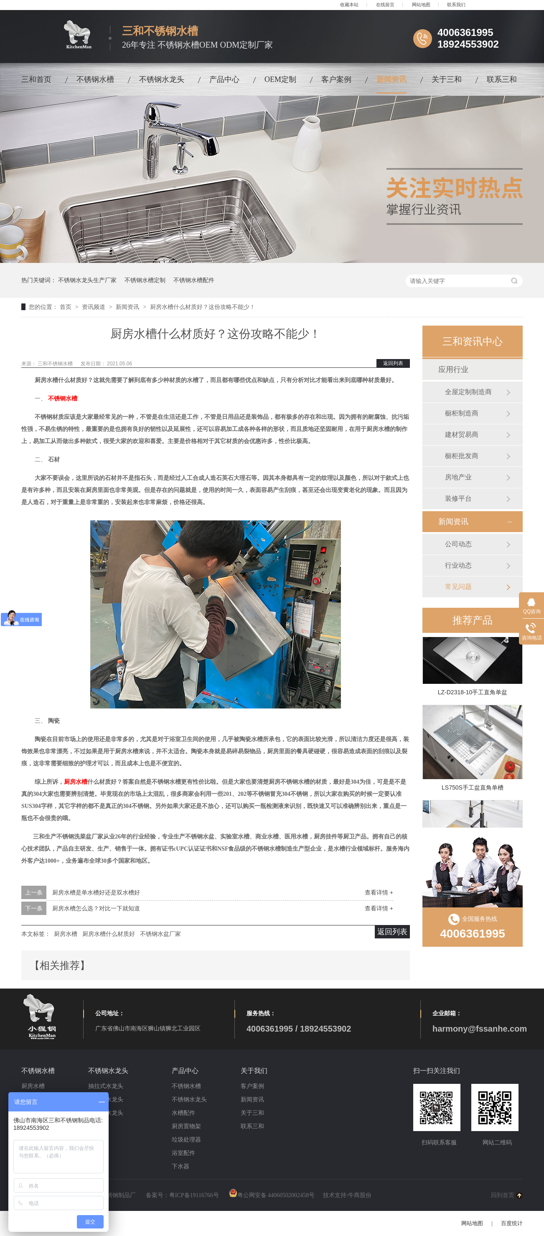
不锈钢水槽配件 (193, 280)
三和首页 (36, 79)
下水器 (180, 1166)
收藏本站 (349, 5)
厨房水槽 (75, 782)
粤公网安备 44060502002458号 (272, 1195)
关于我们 (254, 1070)
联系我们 (456, 5)
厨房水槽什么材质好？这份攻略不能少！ (202, 306)
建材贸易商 (461, 434)
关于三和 (447, 79)
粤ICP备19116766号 (194, 1195)
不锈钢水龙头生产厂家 (87, 280)
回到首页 (502, 1195)
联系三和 (502, 79)
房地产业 (458, 477)
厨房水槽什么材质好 (108, 933)
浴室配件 (183, 1153)
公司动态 (458, 544)
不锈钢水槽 (95, 79)
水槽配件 (183, 1113)
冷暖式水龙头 (105, 1113)
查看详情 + (379, 892)
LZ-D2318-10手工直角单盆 (473, 693)
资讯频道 (94, 306)
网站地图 (421, 5)
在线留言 (385, 5)
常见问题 (458, 586)
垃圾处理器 (186, 1140)
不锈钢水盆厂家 (160, 933)
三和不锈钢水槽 (56, 364)
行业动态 (458, 565)
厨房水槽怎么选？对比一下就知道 (96, 908)
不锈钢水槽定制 (145, 280)
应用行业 (453, 369)
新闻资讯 (391, 79)
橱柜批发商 (461, 455)
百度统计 (512, 1223)
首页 (66, 306)
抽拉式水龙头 (105, 1086)
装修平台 (458, 498)
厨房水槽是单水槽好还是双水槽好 (96, 892)
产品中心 (224, 79)
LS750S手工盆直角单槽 (472, 788)
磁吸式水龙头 (105, 1099)
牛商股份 (359, 1195)
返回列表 (393, 363)
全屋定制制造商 (468, 391)
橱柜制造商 (461, 413)
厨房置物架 (186, 1126)
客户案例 (336, 79)
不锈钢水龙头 (161, 79)
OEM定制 (280, 79)
